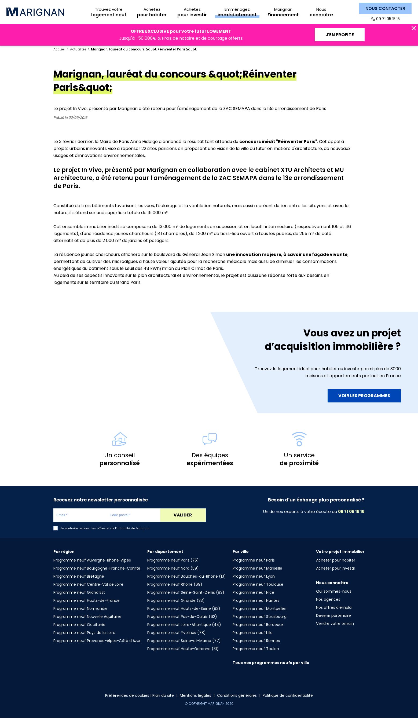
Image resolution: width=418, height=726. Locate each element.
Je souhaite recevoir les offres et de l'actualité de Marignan (105, 536)
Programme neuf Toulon (256, 656)
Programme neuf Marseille (257, 576)
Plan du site (163, 703)
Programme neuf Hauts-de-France (86, 608)
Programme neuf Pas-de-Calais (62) (182, 624)
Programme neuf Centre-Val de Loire (88, 592)
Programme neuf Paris (254, 568)
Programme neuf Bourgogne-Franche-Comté (96, 576)
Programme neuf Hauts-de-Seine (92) (183, 616)
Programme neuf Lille (253, 640)
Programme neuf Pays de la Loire (84, 640)
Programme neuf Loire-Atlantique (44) (184, 632)
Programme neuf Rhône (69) (174, 592)
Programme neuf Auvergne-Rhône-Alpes (92, 568)
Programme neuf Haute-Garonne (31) (183, 656)
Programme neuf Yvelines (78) (176, 640)
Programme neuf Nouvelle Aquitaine (87, 624)
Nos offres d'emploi (334, 615)
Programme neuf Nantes (256, 608)
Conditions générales (237, 703)
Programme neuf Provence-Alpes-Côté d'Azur (97, 648)
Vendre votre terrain (335, 631)
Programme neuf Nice (253, 600)
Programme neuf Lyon (254, 584)
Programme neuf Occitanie (79, 632)
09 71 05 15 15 (388, 18)
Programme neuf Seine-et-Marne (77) (184, 648)
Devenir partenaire (333, 623)
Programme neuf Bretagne (78, 584)
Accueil (59, 57)
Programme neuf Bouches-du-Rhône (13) (186, 584)
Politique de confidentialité (288, 703)
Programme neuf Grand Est (79, 600)
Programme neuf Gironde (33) (176, 608)
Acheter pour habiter (335, 568)
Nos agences (328, 607)
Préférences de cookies (127, 703)
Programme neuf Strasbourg (260, 624)
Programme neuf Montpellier (260, 616)
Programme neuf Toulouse (258, 592)
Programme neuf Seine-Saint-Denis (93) (185, 600)
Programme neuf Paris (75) (173, 568)
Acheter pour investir (335, 576)
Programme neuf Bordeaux (258, 632)
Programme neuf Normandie (80, 616)
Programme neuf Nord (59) (173, 576)
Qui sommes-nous (333, 599)
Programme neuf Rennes (256, 648)
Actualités (78, 57)
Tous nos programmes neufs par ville (271, 670)
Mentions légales (195, 703)
